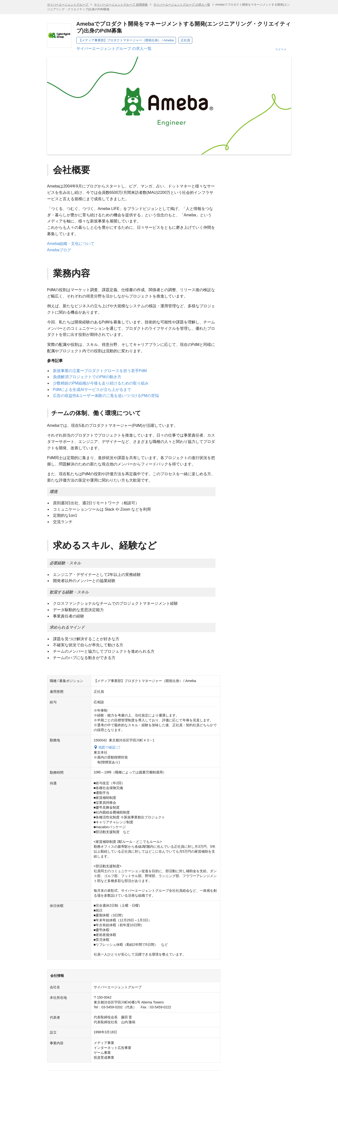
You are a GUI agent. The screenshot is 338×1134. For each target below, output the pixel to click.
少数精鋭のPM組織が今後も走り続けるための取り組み (101, 383)
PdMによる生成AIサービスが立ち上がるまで (92, 389)
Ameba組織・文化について (71, 244)
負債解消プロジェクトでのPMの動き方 (87, 377)
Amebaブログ (59, 250)
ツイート (281, 49)
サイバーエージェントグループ (68, 4)
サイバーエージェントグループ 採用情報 (120, 4)
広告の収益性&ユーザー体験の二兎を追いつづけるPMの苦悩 (106, 396)
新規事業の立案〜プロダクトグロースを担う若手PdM (100, 371)
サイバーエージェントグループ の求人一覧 (182, 4)
